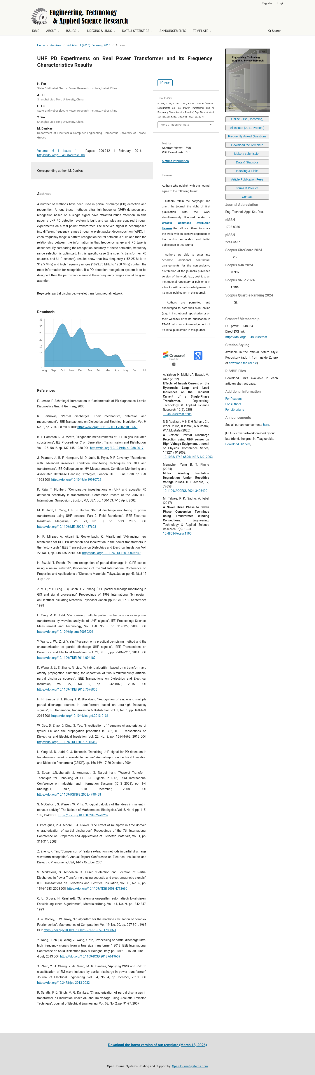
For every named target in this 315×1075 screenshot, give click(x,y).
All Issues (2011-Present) (247, 128)
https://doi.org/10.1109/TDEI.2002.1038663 (107, 427)
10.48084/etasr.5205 (177, 414)
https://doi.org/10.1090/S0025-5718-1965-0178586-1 (80, 930)
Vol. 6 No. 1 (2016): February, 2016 (88, 45)
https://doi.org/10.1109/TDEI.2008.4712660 (97, 888)
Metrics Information (175, 161)
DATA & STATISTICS (136, 31)
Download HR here (237, 444)
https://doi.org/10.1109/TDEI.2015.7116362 (67, 742)
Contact (247, 196)
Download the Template (247, 145)
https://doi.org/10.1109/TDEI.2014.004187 (66, 657)
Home (41, 45)
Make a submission (247, 153)
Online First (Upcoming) (247, 119)
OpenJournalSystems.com (190, 1066)
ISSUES (71, 31)
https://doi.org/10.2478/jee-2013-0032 (63, 982)
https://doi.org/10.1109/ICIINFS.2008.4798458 (69, 794)
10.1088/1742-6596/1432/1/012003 (188, 457)
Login (280, 3)
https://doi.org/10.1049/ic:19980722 (76, 479)
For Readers (233, 398)
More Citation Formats (175, 124)
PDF (167, 82)
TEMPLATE (201, 31)
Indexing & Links (247, 171)
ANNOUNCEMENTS (172, 31)
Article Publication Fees (247, 179)
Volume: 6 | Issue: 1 (57, 151)
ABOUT (51, 31)
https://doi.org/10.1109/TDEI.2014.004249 (111, 553)
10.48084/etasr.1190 (177, 533)
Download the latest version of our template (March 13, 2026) (157, 1045)
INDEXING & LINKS (99, 31)
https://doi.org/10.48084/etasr (246, 337)
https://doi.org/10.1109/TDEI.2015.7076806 (67, 689)
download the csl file (243, 363)
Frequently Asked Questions (247, 136)
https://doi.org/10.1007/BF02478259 (83, 815)
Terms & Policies (247, 188)
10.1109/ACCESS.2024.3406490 (185, 491)
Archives (55, 45)
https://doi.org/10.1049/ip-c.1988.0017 (117, 448)
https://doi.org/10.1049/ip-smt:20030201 (65, 631)
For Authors (233, 404)
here (266, 424)
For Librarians (234, 409)
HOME (35, 31)
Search (274, 31)
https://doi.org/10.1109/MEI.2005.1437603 (66, 526)
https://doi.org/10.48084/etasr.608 (61, 155)
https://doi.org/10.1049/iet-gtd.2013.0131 (79, 715)
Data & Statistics (247, 162)
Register (267, 3)
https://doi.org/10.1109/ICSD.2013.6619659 (90, 956)
